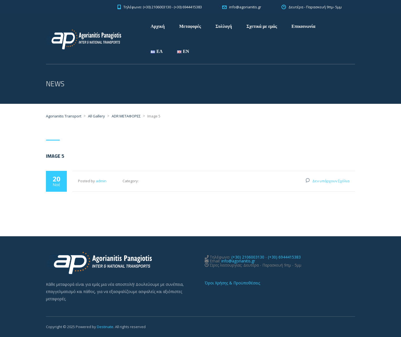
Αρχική (158, 26)
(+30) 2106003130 (247, 257)
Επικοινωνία (304, 26)
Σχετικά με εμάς (261, 26)
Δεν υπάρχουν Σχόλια (330, 180)
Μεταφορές (190, 26)
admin (101, 180)
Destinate (105, 326)
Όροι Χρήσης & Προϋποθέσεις (232, 283)
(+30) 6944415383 (284, 257)
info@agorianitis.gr (238, 261)
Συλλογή (224, 26)
